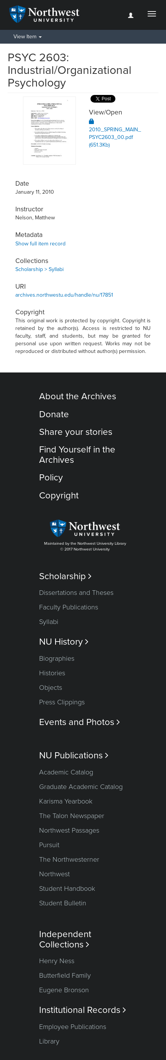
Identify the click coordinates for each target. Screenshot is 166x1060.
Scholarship (65, 576)
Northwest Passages (69, 830)
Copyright (59, 495)
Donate (54, 414)
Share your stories (75, 432)
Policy (51, 477)
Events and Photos (79, 722)
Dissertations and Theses (76, 592)
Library (49, 1041)
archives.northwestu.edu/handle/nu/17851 (64, 295)
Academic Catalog (66, 772)
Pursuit (49, 845)
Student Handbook (67, 888)
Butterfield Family (65, 975)
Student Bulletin (62, 903)
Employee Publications (72, 1026)
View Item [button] (27, 36)
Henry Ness (56, 961)
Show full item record (40, 243)
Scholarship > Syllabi (39, 269)
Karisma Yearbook (65, 801)
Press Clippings (62, 702)
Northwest (54, 874)
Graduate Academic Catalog (81, 786)
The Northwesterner (69, 859)
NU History (64, 641)
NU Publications (73, 755)
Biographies (56, 658)
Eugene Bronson (64, 990)
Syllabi (48, 621)
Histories (52, 673)
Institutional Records (82, 1010)
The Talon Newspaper (71, 816)
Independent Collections (65, 939)
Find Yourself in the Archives (77, 454)
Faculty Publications (68, 607)
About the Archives (77, 396)
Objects (50, 687)
